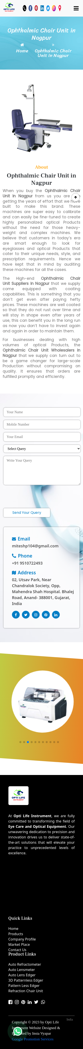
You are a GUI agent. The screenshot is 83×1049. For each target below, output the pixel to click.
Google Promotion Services (33, 1039)
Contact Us (17, 950)
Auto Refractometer (24, 964)
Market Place (19, 944)
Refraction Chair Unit (25, 991)
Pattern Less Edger (24, 985)
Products (15, 934)
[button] (20, 742)
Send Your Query (26, 512)
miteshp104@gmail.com (35, 545)
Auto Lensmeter (21, 969)
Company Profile (22, 939)
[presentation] (37, 494)
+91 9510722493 (27, 563)
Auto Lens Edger (22, 975)
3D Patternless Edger (25, 980)
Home (22, 51)
